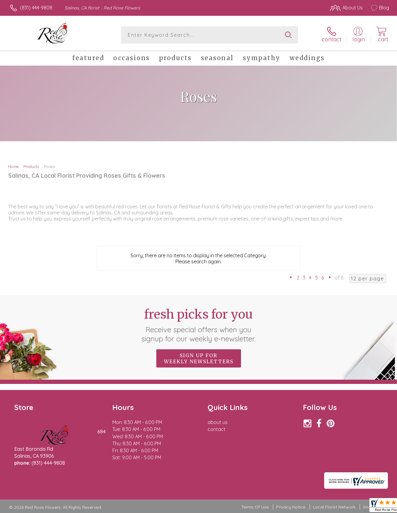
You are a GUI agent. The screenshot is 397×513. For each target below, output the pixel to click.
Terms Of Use (255, 507)
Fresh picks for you (199, 325)
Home (13, 166)
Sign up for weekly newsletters (198, 358)
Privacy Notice (290, 507)
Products (31, 166)
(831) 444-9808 (36, 8)
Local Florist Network (334, 507)
